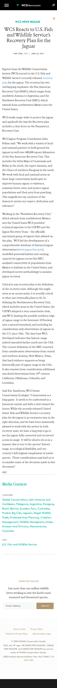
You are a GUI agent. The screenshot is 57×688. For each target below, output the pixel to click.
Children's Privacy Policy (17, 634)
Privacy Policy (36, 629)
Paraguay (48, 504)
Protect (6, 512)
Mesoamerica (38, 526)
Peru (33, 508)
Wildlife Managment (32, 521)
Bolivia (14, 508)
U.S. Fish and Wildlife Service (19, 544)
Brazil (5, 508)
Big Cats (16, 512)
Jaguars (27, 512)
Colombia (44, 508)
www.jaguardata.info (30, 249)
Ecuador (24, 508)
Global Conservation (14, 499)
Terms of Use (19, 629)
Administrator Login (42, 634)
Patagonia (22, 504)
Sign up (45, 606)
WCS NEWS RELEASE (27, 21)
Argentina (36, 504)
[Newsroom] (28, 4)
